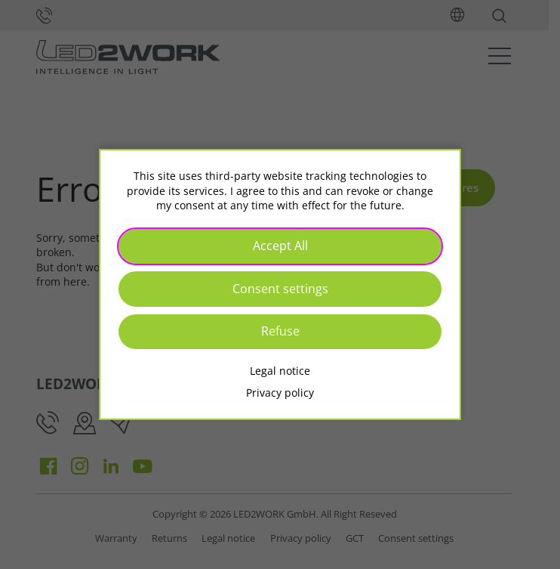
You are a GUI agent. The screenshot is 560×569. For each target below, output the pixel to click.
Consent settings (280, 288)
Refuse (280, 331)
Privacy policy (280, 392)
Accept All (280, 245)
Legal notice (280, 370)
